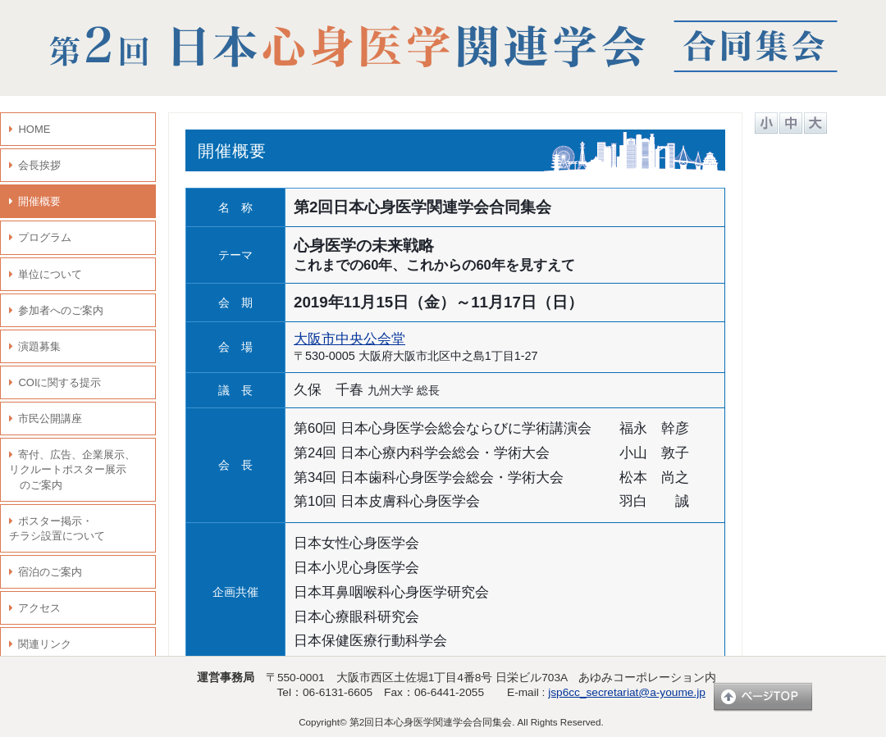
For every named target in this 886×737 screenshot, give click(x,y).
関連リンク (44, 644)
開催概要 (39, 201)
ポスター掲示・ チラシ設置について (57, 528)
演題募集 (39, 346)
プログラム (44, 237)
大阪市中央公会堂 (349, 339)
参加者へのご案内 (60, 310)
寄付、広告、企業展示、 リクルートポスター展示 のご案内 (72, 469)
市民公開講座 (50, 418)
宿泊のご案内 (50, 572)
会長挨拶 (39, 165)
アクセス (39, 608)
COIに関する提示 (59, 382)
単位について (50, 274)
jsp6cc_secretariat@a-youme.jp (627, 692)
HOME (34, 129)
